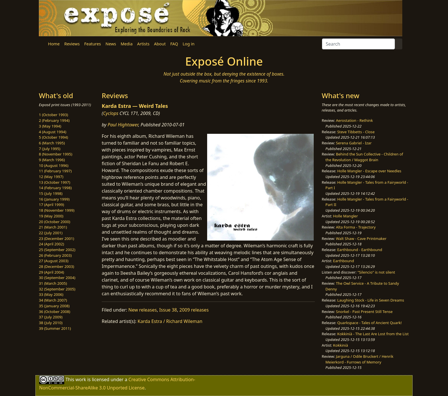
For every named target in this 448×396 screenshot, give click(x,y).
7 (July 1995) (49, 148)
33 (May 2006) (51, 294)
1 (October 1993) (53, 114)
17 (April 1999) (51, 204)
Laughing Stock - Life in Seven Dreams (370, 300)
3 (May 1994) (50, 126)
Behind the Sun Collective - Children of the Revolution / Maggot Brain (364, 156)
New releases (142, 310)
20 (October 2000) (54, 221)
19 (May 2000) (51, 216)
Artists (143, 44)
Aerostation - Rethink (354, 120)
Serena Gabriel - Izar (354, 143)
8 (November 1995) (55, 154)
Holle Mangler (345, 216)
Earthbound (343, 260)
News (110, 44)
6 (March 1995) (52, 143)
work (80, 379)
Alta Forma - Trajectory (356, 227)
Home (54, 44)
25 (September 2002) (57, 249)
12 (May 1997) (51, 176)
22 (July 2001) (51, 232)
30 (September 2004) (57, 277)
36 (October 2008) (54, 311)
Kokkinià (340, 345)
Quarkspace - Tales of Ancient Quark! (369, 322)
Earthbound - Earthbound (359, 249)
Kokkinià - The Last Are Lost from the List (373, 333)
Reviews (72, 44)
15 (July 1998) (51, 193)
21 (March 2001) (53, 227)
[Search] (358, 44)
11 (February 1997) (55, 170)
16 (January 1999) (54, 199)
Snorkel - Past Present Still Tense (364, 311)
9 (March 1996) (52, 159)
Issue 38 (168, 310)
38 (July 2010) (51, 322)
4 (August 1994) (52, 131)
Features (92, 44)
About (160, 44)
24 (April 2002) (51, 244)
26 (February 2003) (55, 255)
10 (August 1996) (53, 165)
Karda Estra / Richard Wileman (170, 321)
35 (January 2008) (54, 305)
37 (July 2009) (51, 317)
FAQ (174, 44)
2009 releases (194, 310)
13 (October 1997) (54, 182)
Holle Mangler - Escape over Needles (369, 170)
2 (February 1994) (54, 120)
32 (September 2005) (57, 289)
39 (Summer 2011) (55, 328)
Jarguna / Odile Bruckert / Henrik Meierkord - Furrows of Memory (359, 359)
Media (127, 44)
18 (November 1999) (57, 210)
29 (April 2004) (51, 272)
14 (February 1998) (55, 187)
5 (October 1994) (53, 137)
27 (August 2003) (53, 260)
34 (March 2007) (53, 300)
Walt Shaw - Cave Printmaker (361, 238)
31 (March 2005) (53, 283)
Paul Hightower (123, 125)
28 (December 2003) (56, 266)
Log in (188, 44)
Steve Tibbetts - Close (356, 131)
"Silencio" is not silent (376, 272)
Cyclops (110, 113)
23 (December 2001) (56, 238)
